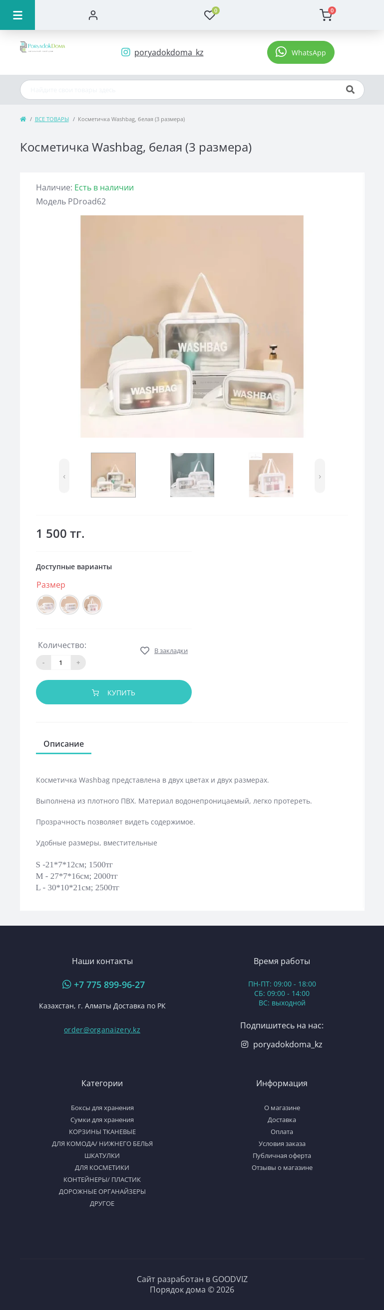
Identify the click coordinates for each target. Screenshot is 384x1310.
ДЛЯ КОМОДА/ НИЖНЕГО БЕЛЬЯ (102, 1143)
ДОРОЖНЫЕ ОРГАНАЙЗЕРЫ (102, 1191)
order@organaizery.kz (102, 1029)
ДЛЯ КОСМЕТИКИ (102, 1167)
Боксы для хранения (102, 1107)
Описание (63, 743)
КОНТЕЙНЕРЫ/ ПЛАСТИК (102, 1179)
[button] (301, 52)
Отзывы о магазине (282, 1167)
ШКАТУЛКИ (102, 1155)
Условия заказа (282, 1143)
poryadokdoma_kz (288, 1044)
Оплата (282, 1131)
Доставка (282, 1119)
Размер (51, 584)
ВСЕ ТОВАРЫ (52, 119)
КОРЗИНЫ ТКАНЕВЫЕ (102, 1131)
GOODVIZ (230, 1279)
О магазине (282, 1107)
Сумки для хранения (102, 1119)
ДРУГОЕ (102, 1203)
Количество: (62, 645)
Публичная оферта (282, 1155)
